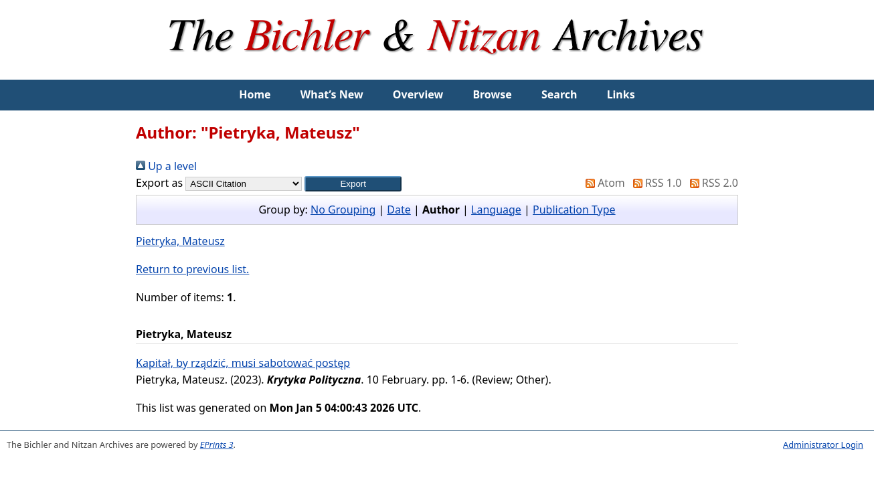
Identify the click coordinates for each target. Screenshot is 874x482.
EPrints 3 (217, 444)
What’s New (331, 94)
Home (254, 94)
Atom (602, 182)
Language (496, 209)
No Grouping (343, 209)
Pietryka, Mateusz (180, 241)
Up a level (166, 166)
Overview (418, 94)
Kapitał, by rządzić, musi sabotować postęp (243, 362)
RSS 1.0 (654, 182)
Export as (159, 182)
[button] (353, 183)
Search (559, 94)
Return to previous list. (192, 269)
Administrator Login (823, 444)
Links (621, 94)
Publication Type (574, 209)
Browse (491, 94)
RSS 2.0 (711, 182)
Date (398, 209)
